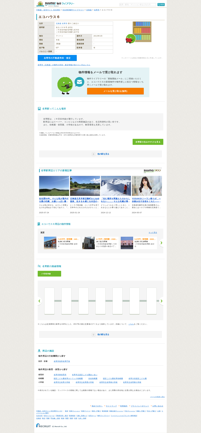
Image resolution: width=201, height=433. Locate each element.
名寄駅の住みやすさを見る (148, 142)
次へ (161, 301)
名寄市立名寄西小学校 (85, 382)
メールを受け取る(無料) (115, 91)
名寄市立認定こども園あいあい (84, 375)
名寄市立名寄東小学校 (132, 382)
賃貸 (66, 411)
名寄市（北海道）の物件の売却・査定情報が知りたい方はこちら (64, 65)
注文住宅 (39, 415)
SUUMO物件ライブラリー (73, 10)
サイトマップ (111, 406)
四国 (71, 418)
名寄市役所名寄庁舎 (62, 361)
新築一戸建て (141, 411)
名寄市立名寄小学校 (62, 382)
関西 (67, 418)
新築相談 (72, 415)
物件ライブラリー (103, 415)
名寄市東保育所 (60, 375)
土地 (158, 411)
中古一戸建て (151, 411)
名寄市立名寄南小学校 (108, 382)
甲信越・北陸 (55, 418)
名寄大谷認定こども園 (138, 378)
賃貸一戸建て (96, 411)
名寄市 (97, 10)
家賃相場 (105, 411)
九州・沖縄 (82, 418)
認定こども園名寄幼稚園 (113, 378)
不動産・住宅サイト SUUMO (48, 10)
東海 (62, 418)
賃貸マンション (74, 411)
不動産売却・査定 (62, 415)
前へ (40, 301)
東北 (43, 418)
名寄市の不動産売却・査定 (57, 58)
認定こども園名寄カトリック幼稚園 (68, 378)
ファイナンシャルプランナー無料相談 (124, 415)
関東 (48, 418)
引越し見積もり (81, 415)
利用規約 (123, 406)
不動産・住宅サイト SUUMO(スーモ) (49, 411)
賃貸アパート (85, 411)
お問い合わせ (157, 406)
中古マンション (130, 411)
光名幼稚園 (92, 378)
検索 (162, 4)
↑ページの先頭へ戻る (157, 396)
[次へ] (161, 243)
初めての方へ (97, 406)
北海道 (89, 10)
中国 (75, 418)
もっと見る (153, 232)
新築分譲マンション (116, 411)
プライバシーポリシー (140, 406)
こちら (131, 324)
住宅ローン (92, 415)
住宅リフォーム (49, 415)
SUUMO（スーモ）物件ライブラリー (55, 4)
